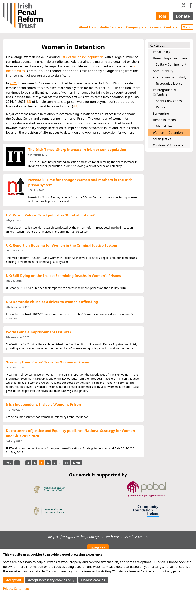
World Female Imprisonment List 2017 (38, 332)
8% (29, 101)
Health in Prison (164, 120)
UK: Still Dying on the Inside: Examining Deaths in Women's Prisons (63, 275)
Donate (183, 16)
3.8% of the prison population (82, 57)
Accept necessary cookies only (51, 580)
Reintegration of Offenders (164, 92)
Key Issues (157, 45)
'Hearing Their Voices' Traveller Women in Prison (47, 362)
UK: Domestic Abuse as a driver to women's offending (52, 301)
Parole (160, 107)
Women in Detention (168, 132)
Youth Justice (162, 139)
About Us (87, 27)
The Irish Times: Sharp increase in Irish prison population (77, 149)
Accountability (163, 71)
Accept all (13, 580)
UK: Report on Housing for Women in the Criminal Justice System (61, 245)
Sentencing (161, 113)
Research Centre (163, 27)
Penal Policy (161, 52)
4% (75, 106)
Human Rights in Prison (170, 58)
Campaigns (136, 27)
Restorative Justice (169, 83)
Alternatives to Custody (169, 77)
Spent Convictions (169, 101)
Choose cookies (93, 580)
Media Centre (111, 27)
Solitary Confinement (171, 64)
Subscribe (98, 548)
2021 (13, 83)
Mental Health (166, 126)
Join (162, 16)
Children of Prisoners (168, 145)
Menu (187, 27)
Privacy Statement (16, 588)
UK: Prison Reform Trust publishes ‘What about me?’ (50, 215)
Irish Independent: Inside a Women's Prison (43, 404)
